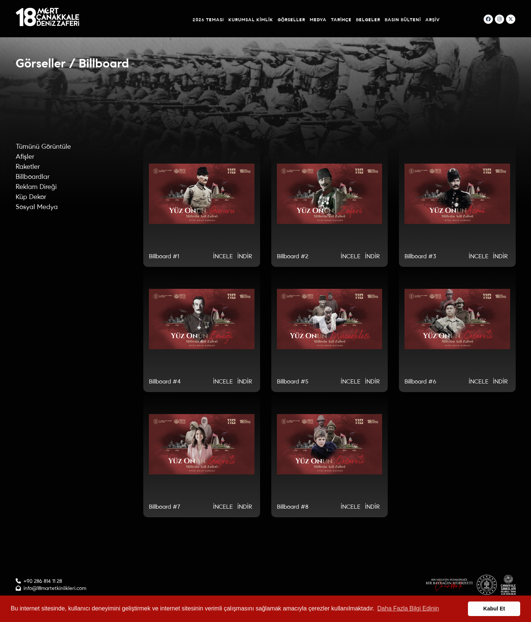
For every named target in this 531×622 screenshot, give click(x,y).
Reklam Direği (36, 187)
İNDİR (244, 256)
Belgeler (368, 19)
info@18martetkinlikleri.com (55, 588)
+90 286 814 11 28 (43, 581)
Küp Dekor (31, 197)
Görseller (291, 19)
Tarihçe (341, 19)
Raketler (28, 166)
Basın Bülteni (403, 19)
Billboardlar (33, 177)
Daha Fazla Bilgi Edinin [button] (408, 608)
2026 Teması (208, 19)
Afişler (25, 156)
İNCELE (223, 256)
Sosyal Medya (37, 207)
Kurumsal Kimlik (250, 19)
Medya (318, 19)
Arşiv (432, 19)
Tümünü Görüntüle (43, 146)
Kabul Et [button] (494, 609)
